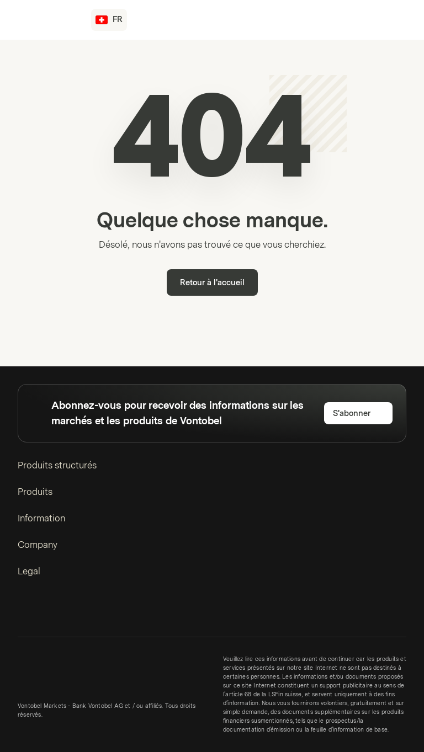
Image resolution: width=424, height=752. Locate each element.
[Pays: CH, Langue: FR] (109, 20)
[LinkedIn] (24, 612)
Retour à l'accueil (212, 282)
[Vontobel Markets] (48, 19)
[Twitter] (42, 612)
